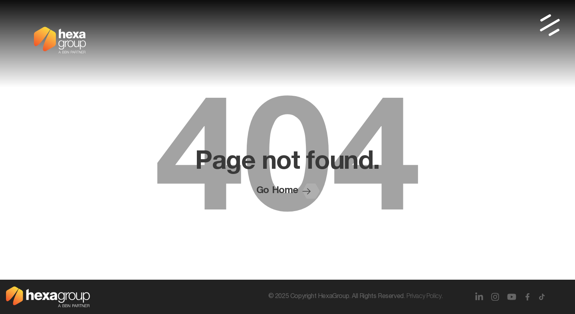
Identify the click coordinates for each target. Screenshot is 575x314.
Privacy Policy (423, 297)
